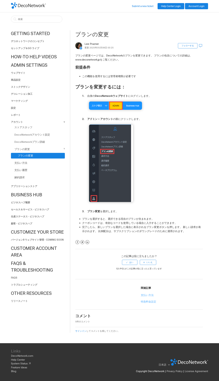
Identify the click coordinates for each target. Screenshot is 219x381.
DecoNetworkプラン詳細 (29, 141)
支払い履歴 (20, 170)
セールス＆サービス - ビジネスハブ (30, 209)
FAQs (14, 277)
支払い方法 (20, 163)
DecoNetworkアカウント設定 (32, 134)
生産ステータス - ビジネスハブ (27, 216)
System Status (19, 363)
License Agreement (196, 371)
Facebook (77, 242)
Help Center (18, 359)
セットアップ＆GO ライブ (25, 48)
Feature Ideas (19, 367)
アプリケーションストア (24, 186)
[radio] (129, 262)
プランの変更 (22, 149)
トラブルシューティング (24, 284)
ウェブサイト (18, 72)
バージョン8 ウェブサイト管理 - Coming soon (37, 239)
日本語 (163, 364)
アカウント (17, 122)
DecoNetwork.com (22, 355)
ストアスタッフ (23, 127)
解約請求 (19, 177)
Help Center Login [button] (171, 6)
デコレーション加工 (22, 94)
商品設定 (16, 79)
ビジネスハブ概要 (20, 202)
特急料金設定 (148, 301)
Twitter (82, 242)
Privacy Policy (174, 371)
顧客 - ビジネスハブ (21, 223)
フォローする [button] (188, 45)
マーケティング (19, 101)
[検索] (36, 19)
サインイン (80, 331)
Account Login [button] (196, 6)
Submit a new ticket (142, 6)
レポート (16, 115)
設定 (13, 108)
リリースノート (19, 301)
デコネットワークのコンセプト (27, 41)
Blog (13, 371)
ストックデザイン (20, 87)
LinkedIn (87, 242)
